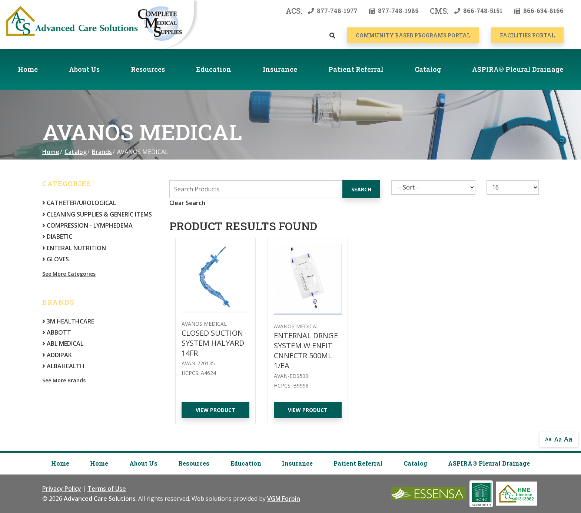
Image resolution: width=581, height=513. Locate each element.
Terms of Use (106, 488)
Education (213, 69)
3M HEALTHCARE (68, 321)
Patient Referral (356, 69)
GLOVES (55, 259)
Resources (148, 69)
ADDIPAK (57, 355)
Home (28, 69)
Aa (548, 439)
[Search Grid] (274, 189)
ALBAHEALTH (63, 366)
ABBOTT (56, 332)
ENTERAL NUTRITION (74, 248)
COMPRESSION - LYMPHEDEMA (87, 225)
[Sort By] (433, 187)
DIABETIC (57, 236)
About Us (84, 69)
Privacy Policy (61, 488)
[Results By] (513, 187)
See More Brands (64, 380)
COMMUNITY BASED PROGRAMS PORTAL (413, 35)
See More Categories (69, 273)
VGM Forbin (283, 498)
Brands (102, 152)
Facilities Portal (527, 35)
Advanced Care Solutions (100, 498)
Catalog (428, 69)
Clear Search (187, 203)
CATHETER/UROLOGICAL (79, 203)
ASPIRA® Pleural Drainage (517, 69)
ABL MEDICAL (62, 343)
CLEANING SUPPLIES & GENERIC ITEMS (97, 214)
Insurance (280, 69)
